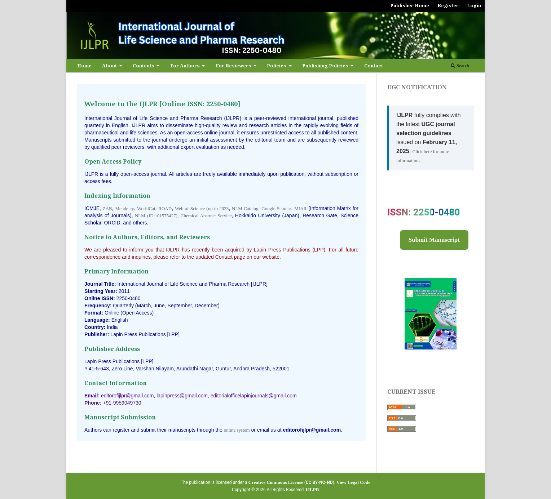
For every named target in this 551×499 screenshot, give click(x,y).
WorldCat (146, 208)
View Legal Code (353, 482)
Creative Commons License (275, 482)
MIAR (300, 208)
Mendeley (124, 208)
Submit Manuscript (434, 239)
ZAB (107, 208)
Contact (373, 65)
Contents (144, 65)
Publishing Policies (325, 65)
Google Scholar (276, 208)
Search (460, 65)
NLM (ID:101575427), (156, 215)
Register (448, 5)
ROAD (165, 208)
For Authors (185, 65)
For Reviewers (234, 65)
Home (84, 65)
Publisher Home (409, 5)
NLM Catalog (245, 208)
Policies (277, 65)
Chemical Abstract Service (206, 215)
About (110, 65)
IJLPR (312, 489)
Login (474, 5)
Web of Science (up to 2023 (202, 208)
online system (237, 430)
